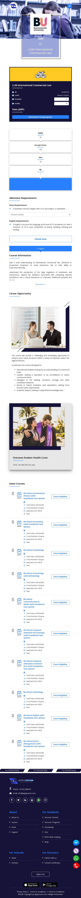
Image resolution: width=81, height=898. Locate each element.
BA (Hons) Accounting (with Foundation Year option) (33, 524)
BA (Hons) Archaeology (34, 550)
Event (14, 827)
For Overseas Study (12, 770)
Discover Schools (51, 817)
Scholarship (49, 827)
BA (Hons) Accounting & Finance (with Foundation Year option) (34, 496)
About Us (15, 817)
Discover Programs (52, 822)
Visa (46, 832)
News (14, 858)
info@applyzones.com (27, 793)
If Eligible (40, 248)
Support (15, 832)
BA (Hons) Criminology (33, 692)
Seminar (15, 863)
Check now (40, 239)
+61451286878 (25, 789)
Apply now (40, 874)
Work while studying (52, 837)
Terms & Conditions (38, 892)
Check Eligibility (60, 496)
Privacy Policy (22, 892)
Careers (15, 822)
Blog (46, 842)
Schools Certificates (52, 863)
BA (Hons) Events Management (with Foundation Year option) (34, 743)
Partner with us (51, 858)
